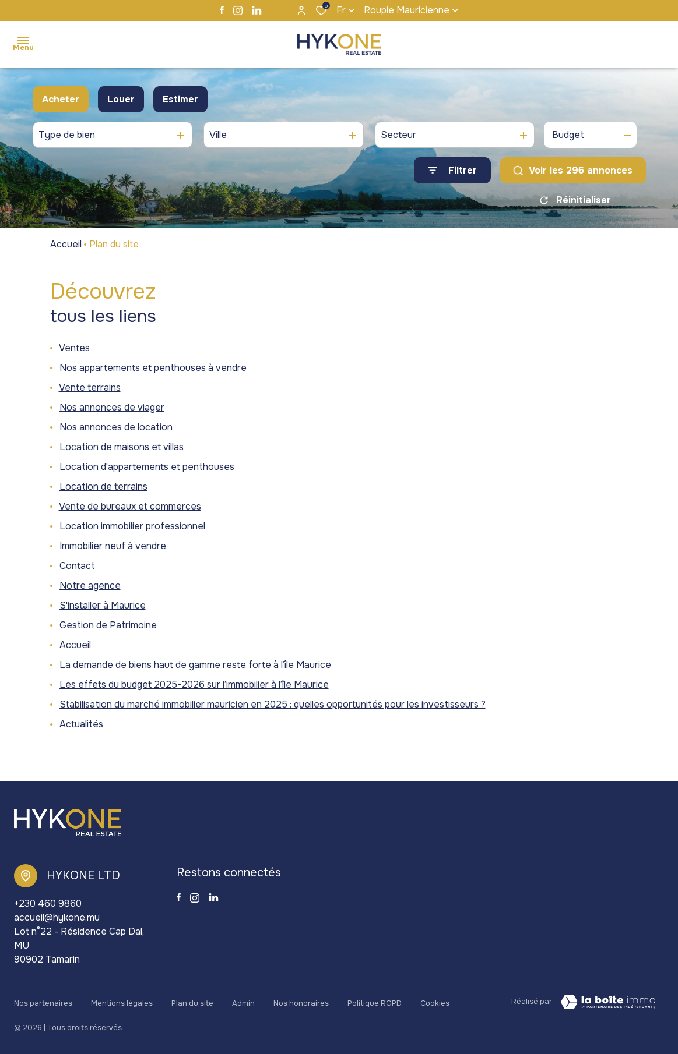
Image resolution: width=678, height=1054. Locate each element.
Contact (77, 566)
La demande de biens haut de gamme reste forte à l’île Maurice (195, 665)
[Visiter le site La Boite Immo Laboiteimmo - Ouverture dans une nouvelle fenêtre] (608, 1002)
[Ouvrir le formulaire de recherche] (452, 170)
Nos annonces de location (116, 427)
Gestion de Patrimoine (108, 625)
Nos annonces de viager (111, 407)
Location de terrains (103, 486)
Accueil (66, 244)
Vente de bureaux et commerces (130, 506)
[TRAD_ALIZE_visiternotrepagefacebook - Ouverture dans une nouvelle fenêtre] (222, 10)
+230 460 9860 (48, 903)
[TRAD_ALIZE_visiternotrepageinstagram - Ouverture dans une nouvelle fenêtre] (238, 10)
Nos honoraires (301, 1000)
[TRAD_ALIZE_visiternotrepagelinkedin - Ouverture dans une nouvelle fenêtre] (257, 10)
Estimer (180, 99)
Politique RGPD (374, 1000)
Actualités (81, 724)
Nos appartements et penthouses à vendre (153, 368)
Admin (243, 1000)
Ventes (74, 348)
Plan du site (192, 1000)
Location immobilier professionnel (132, 526)
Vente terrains (90, 387)
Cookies (434, 1000)
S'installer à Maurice (102, 605)
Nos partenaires (43, 1000)
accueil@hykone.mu (57, 917)
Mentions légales (122, 1000)
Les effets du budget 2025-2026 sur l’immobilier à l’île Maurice (194, 684)
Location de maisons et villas (121, 447)
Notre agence (90, 585)
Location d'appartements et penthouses (146, 467)
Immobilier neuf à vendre (112, 546)
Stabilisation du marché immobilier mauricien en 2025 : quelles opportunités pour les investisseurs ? (272, 704)
